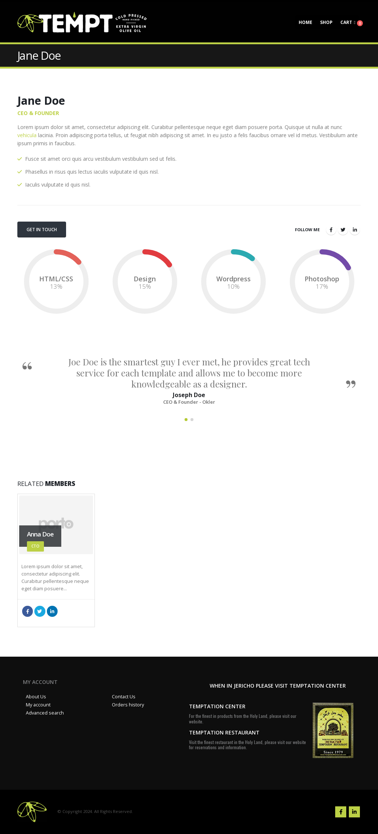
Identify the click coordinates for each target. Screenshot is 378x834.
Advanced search (45, 713)
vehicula (27, 135)
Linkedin (354, 811)
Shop (326, 22)
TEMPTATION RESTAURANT (224, 732)
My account (38, 705)
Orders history (128, 705)
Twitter (343, 230)
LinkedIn (355, 230)
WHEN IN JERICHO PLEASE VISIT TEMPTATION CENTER (278, 685)
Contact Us (123, 697)
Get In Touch (42, 229)
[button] (186, 419)
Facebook (331, 230)
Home (305, 22)
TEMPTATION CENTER (217, 706)
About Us (36, 697)
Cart (346, 22)
